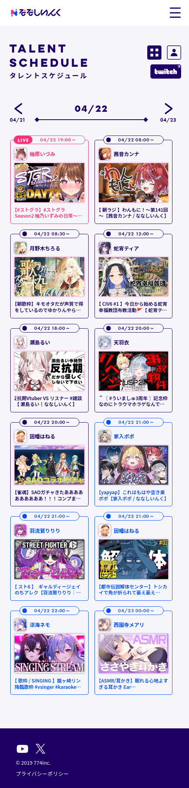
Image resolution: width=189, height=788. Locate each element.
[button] (175, 12)
